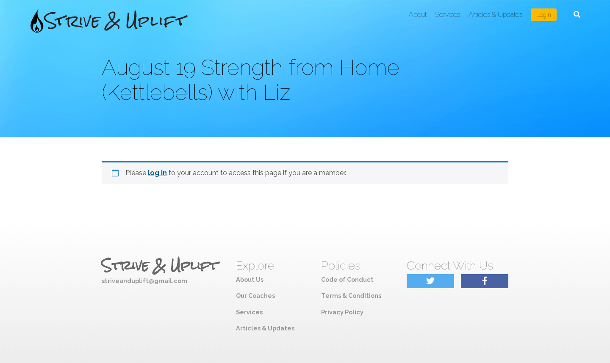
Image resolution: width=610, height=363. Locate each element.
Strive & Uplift (160, 266)
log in (157, 173)
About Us (249, 279)
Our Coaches (255, 295)
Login (543, 14)
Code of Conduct (347, 279)
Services (447, 15)
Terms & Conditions (351, 295)
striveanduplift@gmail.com (144, 280)
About (418, 15)
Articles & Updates (495, 15)
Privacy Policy (342, 312)
